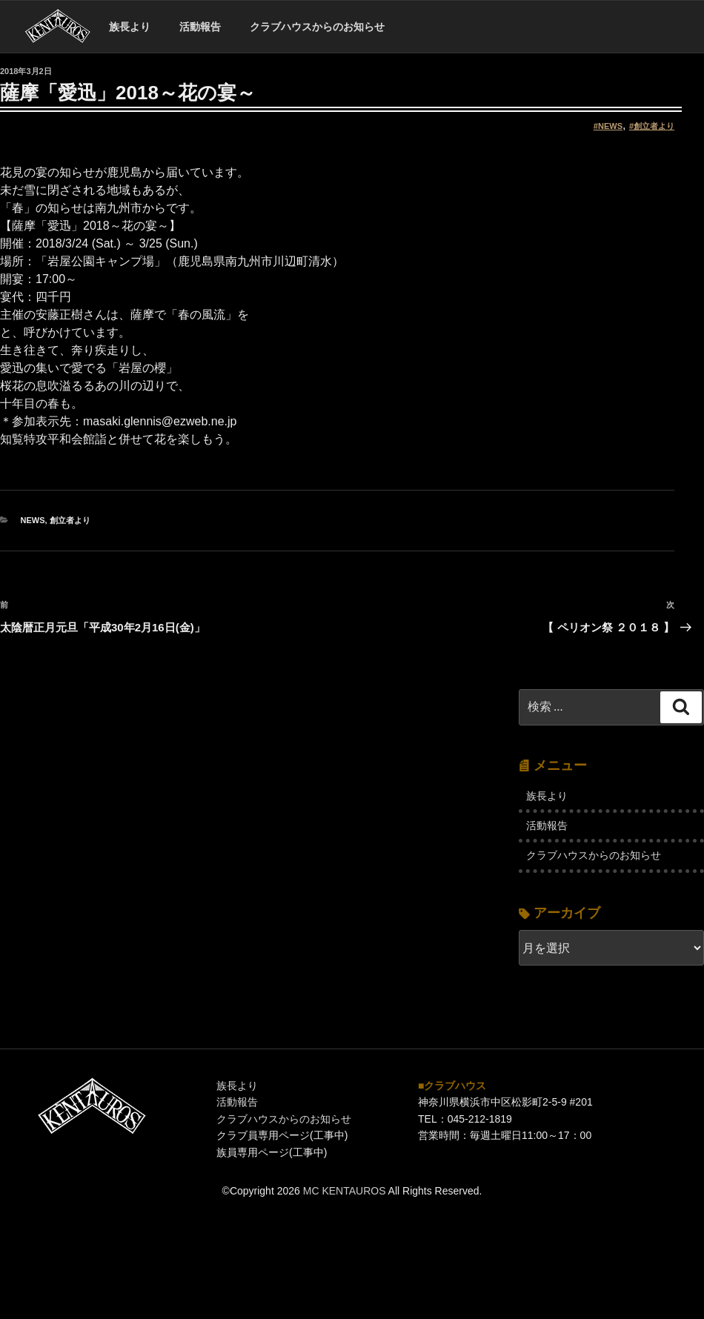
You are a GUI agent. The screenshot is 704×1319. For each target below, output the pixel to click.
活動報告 (200, 27)
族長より (129, 27)
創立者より (654, 126)
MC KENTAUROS (344, 1191)
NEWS (610, 126)
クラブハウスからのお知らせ (317, 27)
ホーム (57, 27)
